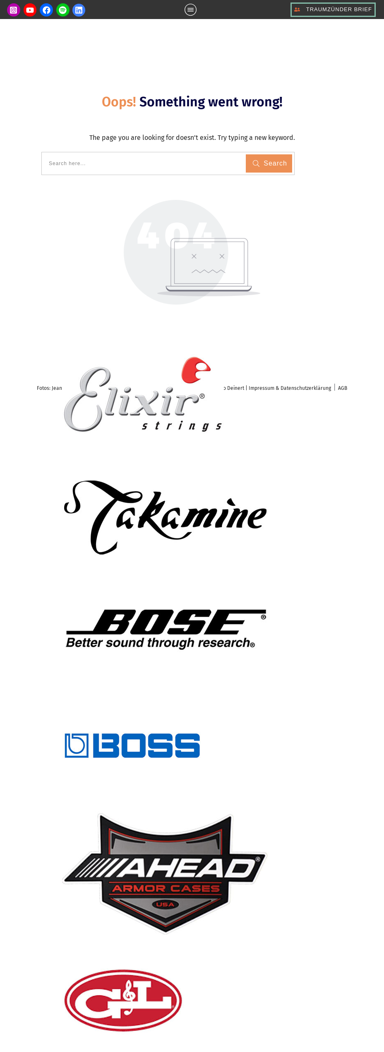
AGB (342, 388)
